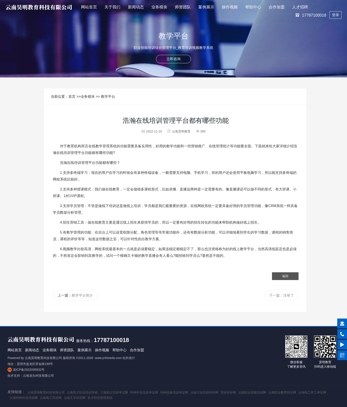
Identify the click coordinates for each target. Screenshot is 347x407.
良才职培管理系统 (100, 397)
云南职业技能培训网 (252, 392)
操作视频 (230, 7)
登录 (335, 15)
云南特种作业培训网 (24, 397)
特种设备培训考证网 (174, 392)
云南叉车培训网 (74, 397)
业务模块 (159, 7)
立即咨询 (173, 59)
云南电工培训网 (51, 397)
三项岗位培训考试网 (114, 392)
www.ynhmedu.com (108, 358)
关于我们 (112, 7)
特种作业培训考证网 (144, 392)
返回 (285, 276)
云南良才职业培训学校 (82, 392)
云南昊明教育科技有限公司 (43, 358)
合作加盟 (277, 7)
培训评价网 (228, 392)
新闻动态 (136, 7)
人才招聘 (300, 7)
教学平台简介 (75, 295)
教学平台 (108, 96)
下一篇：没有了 (281, 295)
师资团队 (183, 7)
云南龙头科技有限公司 (38, 375)
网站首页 (89, 7)
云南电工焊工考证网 (312, 392)
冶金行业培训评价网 (204, 392)
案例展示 (206, 7)
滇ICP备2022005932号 (28, 369)
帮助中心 (253, 7)
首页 (71, 96)
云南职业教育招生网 (282, 392)
